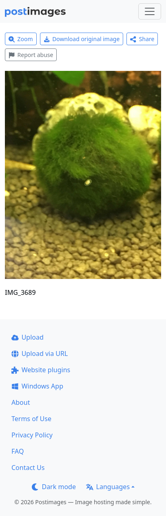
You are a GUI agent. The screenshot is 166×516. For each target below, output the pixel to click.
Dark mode (54, 486)
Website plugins (40, 369)
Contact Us (27, 467)
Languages (108, 486)
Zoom (21, 39)
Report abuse (31, 55)
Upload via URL (39, 353)
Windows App (37, 386)
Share (142, 39)
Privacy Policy (32, 434)
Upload (27, 337)
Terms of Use (31, 418)
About (20, 402)
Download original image (82, 39)
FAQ (17, 451)
